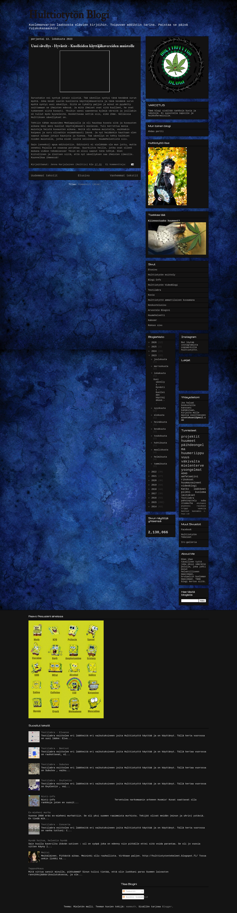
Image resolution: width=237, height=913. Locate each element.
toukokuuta (160, 436)
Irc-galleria (189, 542)
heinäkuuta (160, 422)
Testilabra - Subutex (55, 764)
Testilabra (154, 290)
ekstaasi (201, 503)
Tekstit (129, 891)
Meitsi (45, 852)
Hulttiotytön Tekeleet (189, 535)
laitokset (188, 495)
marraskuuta (161, 366)
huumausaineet (191, 482)
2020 (154, 480)
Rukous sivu (155, 325)
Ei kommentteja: (116, 164)
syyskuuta (160, 408)
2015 (154, 502)
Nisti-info (48, 796)
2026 (154, 342)
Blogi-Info (154, 280)
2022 (154, 472)
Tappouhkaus (36, 868)
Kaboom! (152, 320)
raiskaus (201, 506)
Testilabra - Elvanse (55, 732)
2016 (154, 498)
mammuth (131, 906)
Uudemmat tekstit (44, 175)
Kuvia (151, 295)
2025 (154, 347)
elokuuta (159, 415)
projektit (190, 437)
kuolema (200, 492)
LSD (187, 514)
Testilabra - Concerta (55, 824)
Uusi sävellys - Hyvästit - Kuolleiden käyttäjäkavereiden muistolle (82, 45)
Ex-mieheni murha (39, 812)
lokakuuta (160, 373)
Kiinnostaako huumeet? (164, 220)
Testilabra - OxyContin (56, 780)
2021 (154, 476)
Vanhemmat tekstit (124, 175)
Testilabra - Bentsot (55, 748)
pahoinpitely (189, 500)
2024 (154, 351)
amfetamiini (189, 476)
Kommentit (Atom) (89, 184)
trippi (184, 509)
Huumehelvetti (156, 315)
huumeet (188, 441)
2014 (154, 506)
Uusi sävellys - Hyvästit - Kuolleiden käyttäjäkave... (159, 391)
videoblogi (189, 485)
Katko (185, 489)
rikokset (187, 479)
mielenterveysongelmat (192, 468)
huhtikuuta (160, 443)
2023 (154, 355)
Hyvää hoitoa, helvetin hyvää (47, 840)
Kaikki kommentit (135, 897)
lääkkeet (200, 489)
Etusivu (84, 175)
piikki (185, 492)
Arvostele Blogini (159, 310)
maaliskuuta (161, 450)
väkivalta (190, 462)
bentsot (185, 511)
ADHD (184, 473)
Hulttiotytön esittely (161, 275)
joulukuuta (160, 359)
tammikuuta (160, 464)
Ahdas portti (156, 131)
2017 (154, 493)
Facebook (186, 529)
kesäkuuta (160, 429)
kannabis (196, 511)
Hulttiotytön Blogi (69, 15)
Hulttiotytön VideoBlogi (163, 285)
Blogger (167, 906)
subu (203, 500)
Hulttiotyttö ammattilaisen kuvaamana (171, 300)
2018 (154, 489)
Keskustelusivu (157, 305)
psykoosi (185, 506)
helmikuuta (160, 457)
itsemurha (187, 503)
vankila (202, 509)
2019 (154, 485)
